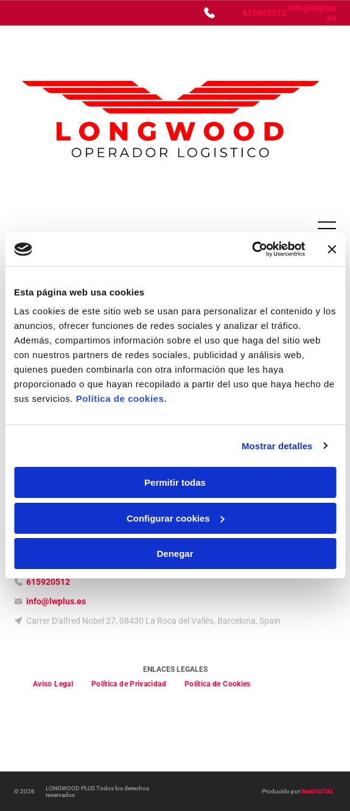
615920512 (264, 13)
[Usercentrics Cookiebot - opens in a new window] (251, 249)
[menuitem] (53, 684)
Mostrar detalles (277, 446)
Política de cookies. (121, 398)
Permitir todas (175, 482)
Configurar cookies (176, 518)
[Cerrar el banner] (331, 249)
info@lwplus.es (56, 601)
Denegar (174, 553)
